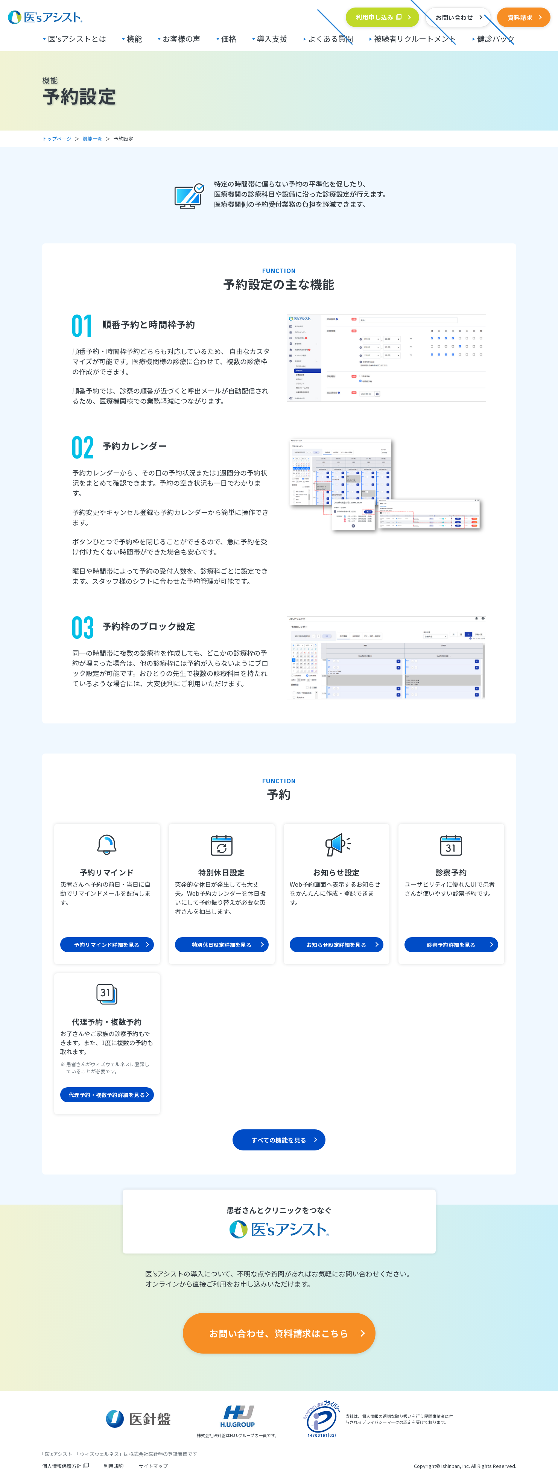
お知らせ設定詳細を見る (336, 944)
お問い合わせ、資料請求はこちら (279, 1333)
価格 (228, 38)
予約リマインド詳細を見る (106, 944)
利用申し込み (374, 16)
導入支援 (272, 38)
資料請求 (520, 17)
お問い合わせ (454, 17)
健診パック (496, 38)
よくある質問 (330, 38)
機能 (134, 38)
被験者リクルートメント (415, 38)
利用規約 (113, 1465)
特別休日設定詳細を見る (222, 944)
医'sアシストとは (77, 38)
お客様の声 (181, 38)
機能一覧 (92, 138)
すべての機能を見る (278, 1139)
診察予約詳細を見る (451, 944)
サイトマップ (153, 1465)
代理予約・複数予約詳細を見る (107, 1095)
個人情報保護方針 (61, 1465)
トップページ (56, 138)
